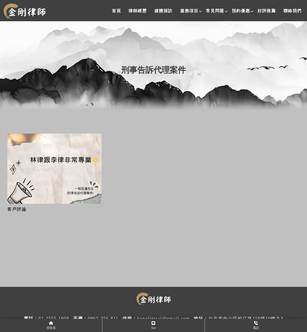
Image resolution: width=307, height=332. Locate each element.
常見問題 (215, 11)
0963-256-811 (103, 318)
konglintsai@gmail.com (163, 318)
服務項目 (189, 11)
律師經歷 (138, 11)
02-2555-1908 (53, 318)
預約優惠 (241, 11)
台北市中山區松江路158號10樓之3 (245, 318)
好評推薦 (267, 11)
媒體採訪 (163, 11)
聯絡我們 (292, 11)
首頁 (116, 11)
